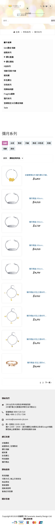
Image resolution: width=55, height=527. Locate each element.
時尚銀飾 (5, 458)
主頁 (18, 32)
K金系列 (7, 66)
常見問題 (5, 475)
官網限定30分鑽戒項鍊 (13, 103)
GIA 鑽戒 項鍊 (9, 48)
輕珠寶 (7, 75)
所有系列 (27, 32)
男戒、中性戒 (38, 143)
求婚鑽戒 (5, 443)
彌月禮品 (5, 462)
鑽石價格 (10, 61)
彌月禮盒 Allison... (36, 198)
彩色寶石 (7, 80)
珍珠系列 (7, 84)
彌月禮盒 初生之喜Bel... (36, 362)
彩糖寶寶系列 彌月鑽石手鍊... (36, 175)
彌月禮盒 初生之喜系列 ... (36, 292)
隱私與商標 (27, 519)
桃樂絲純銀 (8, 89)
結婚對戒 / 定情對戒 (9, 446)
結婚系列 (7, 52)
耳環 (49, 143)
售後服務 (5, 485)
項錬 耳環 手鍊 (10, 71)
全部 (5, 143)
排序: (5, 158)
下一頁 (48, 382)
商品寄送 (5, 482)
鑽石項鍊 (5, 449)
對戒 (19, 143)
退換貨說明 (6, 488)
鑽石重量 (10, 57)
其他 (12, 148)
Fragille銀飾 (9, 94)
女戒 (12, 143)
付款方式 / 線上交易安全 (11, 478)
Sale (6, 107)
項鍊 (5, 148)
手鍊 (27, 143)
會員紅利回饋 (7, 491)
